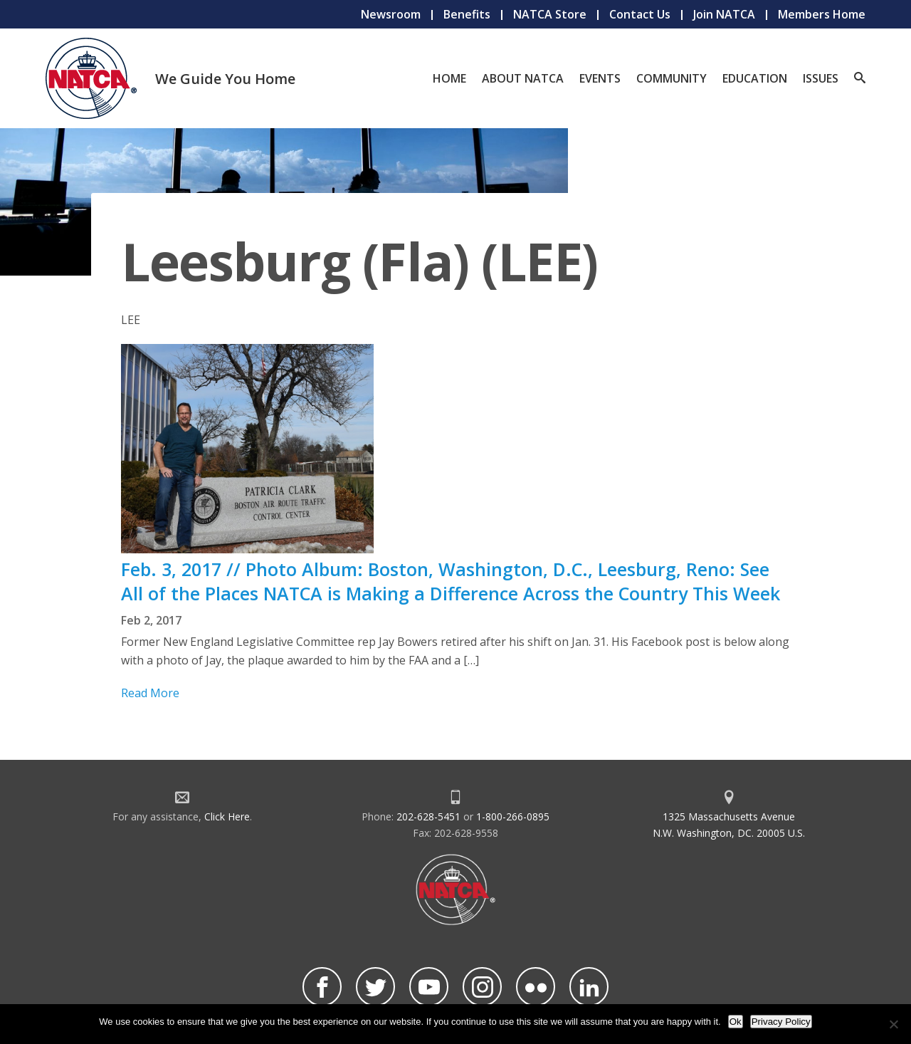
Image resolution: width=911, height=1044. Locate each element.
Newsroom (391, 14)
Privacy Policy (781, 1021)
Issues (820, 78)
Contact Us (639, 14)
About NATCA (523, 78)
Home (449, 78)
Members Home (821, 14)
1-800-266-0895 (512, 816)
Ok (736, 1021)
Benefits (466, 14)
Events (600, 78)
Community (671, 78)
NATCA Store (549, 14)
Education (754, 78)
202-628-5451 (428, 816)
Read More (150, 693)
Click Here (227, 816)
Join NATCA (724, 14)
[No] (893, 1024)
